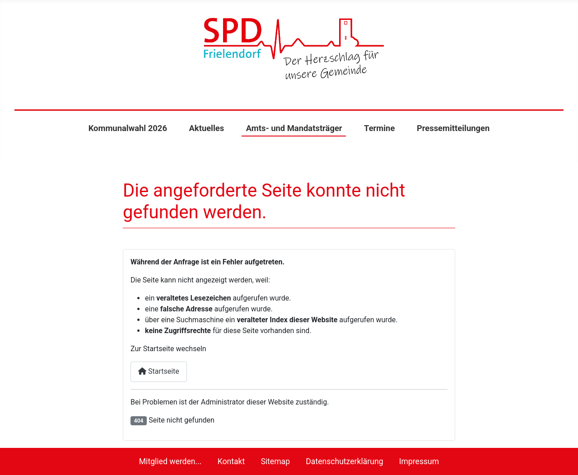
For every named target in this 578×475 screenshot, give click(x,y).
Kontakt (231, 461)
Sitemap (275, 461)
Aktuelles (206, 128)
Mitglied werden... (170, 461)
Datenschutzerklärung (344, 461)
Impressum (419, 461)
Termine (379, 128)
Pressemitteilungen (453, 128)
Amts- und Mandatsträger (294, 128)
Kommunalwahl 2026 (128, 128)
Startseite (158, 371)
